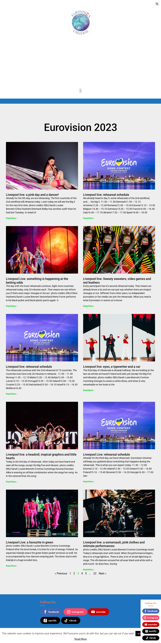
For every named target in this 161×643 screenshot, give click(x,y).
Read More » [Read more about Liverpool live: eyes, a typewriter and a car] (89, 390)
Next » (102, 573)
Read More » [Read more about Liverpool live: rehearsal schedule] (89, 218)
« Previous (61, 573)
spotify (50, 620)
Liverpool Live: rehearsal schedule (106, 454)
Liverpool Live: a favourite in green (29, 542)
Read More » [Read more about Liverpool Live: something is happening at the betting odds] (11, 306)
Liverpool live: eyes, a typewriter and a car (111, 366)
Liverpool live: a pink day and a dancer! (32, 194)
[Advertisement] (80, 62)
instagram (75, 612)
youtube (98, 612)
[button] (157, 4)
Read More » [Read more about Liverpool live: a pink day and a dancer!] (11, 218)
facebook (51, 612)
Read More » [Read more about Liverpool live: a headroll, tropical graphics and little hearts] (11, 482)
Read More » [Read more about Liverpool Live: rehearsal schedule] (89, 481)
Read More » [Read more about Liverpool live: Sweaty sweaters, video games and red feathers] (89, 306)
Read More (80, 639)
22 (94, 573)
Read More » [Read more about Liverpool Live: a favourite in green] (11, 566)
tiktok (70, 620)
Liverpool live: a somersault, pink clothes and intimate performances (114, 544)
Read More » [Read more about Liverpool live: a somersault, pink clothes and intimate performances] (89, 569)
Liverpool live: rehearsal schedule (106, 194)
